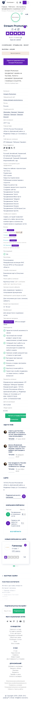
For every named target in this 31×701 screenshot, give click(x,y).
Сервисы (15, 655)
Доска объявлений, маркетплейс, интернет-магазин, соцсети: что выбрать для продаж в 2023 (17, 448)
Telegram (14, 112)
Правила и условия (15, 685)
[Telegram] (7, 621)
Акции (12, 49)
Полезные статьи (15, 639)
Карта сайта (18, 689)
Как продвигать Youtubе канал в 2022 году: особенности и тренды (17, 464)
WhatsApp (6, 112)
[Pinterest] (14, 621)
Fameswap (17, 546)
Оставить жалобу (15, 631)
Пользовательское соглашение (15, 687)
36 (21, 37)
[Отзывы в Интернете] (4, 2)
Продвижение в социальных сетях (16, 514)
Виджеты (15, 672)
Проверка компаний (15, 635)
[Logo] (15, 17)
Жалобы (5, 49)
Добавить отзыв (25, 2)
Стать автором (15, 633)
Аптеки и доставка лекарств (12, 585)
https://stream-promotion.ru (13, 100)
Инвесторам (15, 657)
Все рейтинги (15, 531)
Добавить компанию (15, 666)
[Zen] (17, 621)
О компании (7, 45)
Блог (15, 641)
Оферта (11, 689)
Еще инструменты (15, 53)
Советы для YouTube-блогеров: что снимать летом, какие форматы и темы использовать (17, 433)
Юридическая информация (15, 681)
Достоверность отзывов (15, 659)
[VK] (10, 621)
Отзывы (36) (17, 45)
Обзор (26, 45)
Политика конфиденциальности (16, 683)
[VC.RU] (23, 621)
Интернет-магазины (9, 588)
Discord (6, 117)
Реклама (15, 670)
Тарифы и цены (15, 674)
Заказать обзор (15, 668)
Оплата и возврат (15, 676)
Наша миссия (15, 653)
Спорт (6, 599)
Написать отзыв (15, 629)
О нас (16, 651)
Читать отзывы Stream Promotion (17, 417)
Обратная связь (15, 637)
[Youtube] (20, 621)
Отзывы (14, 548)
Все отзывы (15, 643)
